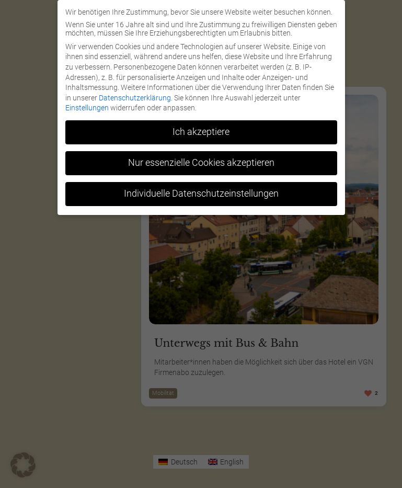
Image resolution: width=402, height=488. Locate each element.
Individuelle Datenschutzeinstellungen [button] (201, 193)
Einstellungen (87, 108)
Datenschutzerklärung (135, 98)
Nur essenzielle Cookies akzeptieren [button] (201, 162)
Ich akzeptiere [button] (201, 132)
